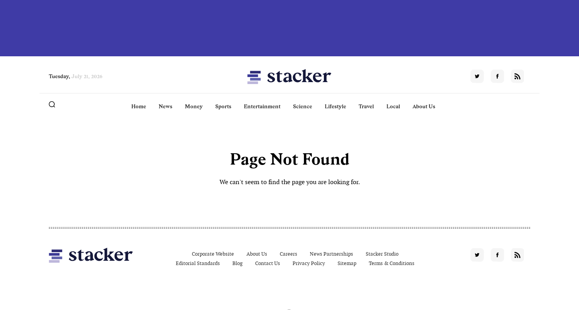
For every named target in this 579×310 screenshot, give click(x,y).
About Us (424, 106)
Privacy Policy (309, 263)
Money (194, 106)
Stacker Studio (382, 254)
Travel (366, 106)
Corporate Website (213, 254)
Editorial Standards (198, 263)
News (165, 106)
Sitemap (347, 263)
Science (302, 106)
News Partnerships (331, 254)
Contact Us (267, 263)
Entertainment (262, 106)
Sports (223, 106)
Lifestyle (335, 106)
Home (138, 106)
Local (393, 106)
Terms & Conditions (392, 263)
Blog (237, 263)
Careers (288, 254)
